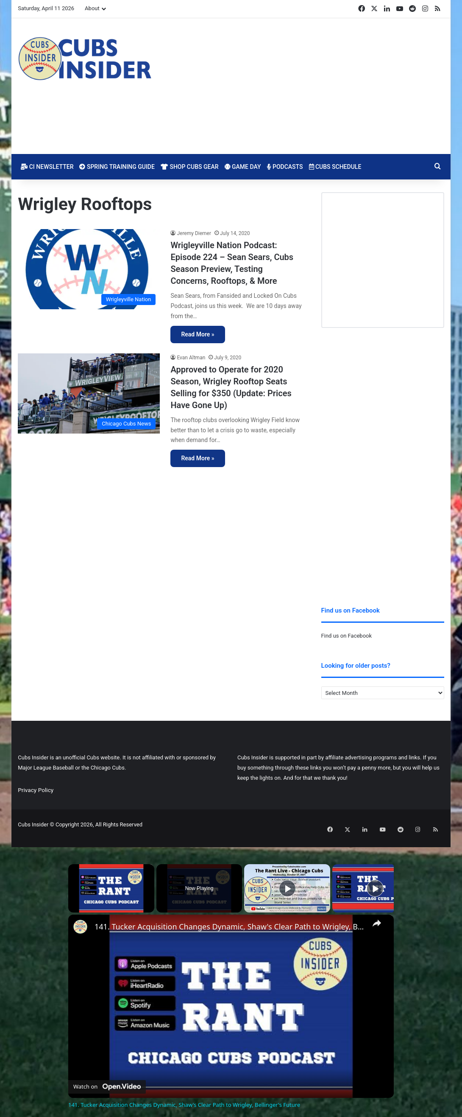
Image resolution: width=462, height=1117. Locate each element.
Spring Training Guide (116, 166)
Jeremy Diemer (194, 233)
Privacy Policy (35, 790)
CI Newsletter (47, 166)
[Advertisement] (304, 86)
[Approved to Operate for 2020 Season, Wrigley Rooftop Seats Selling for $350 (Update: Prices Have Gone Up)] (89, 393)
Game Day (243, 166)
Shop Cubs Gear (190, 166)
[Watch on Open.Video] (107, 1078)
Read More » (197, 334)
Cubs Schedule (335, 166)
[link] (81, 921)
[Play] (287, 881)
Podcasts (285, 166)
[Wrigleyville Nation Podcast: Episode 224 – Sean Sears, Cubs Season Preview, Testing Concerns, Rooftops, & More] (89, 269)
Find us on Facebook (346, 636)
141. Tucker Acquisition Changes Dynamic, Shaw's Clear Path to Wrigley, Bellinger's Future (230, 919)
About (92, 8)
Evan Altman (191, 358)
